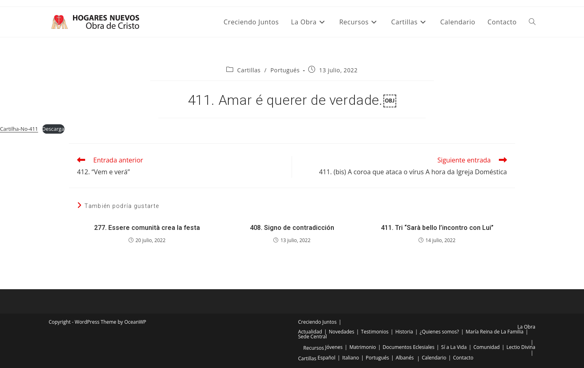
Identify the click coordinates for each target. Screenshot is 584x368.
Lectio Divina (521, 347)
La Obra (526, 326)
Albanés (405, 357)
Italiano (350, 357)
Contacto (463, 357)
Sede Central (312, 336)
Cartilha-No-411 (19, 128)
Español (326, 357)
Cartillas (249, 70)
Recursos (313, 347)
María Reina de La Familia (494, 331)
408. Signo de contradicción (292, 228)
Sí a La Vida (454, 347)
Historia (404, 331)
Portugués (285, 70)
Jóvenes (334, 347)
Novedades (341, 331)
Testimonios (375, 331)
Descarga (53, 128)
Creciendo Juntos (317, 321)
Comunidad (486, 347)
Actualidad (310, 331)
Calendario (434, 357)
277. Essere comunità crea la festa (147, 228)
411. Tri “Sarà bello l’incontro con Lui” (437, 228)
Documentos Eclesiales (409, 347)
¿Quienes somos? (439, 331)
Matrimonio (362, 347)
